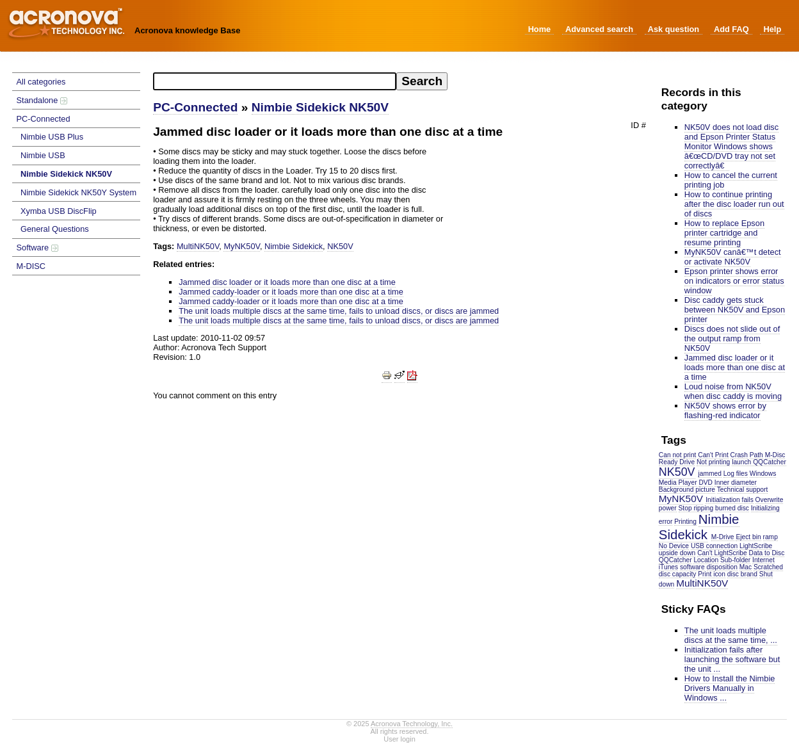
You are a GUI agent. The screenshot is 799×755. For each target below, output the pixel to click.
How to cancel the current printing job (730, 180)
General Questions (54, 229)
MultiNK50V (702, 583)
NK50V (677, 472)
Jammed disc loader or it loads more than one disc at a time (734, 367)
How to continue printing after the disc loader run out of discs (734, 204)
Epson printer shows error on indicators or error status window (734, 280)
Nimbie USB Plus (51, 137)
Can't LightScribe (722, 552)
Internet (763, 560)
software (692, 567)
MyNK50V (681, 498)
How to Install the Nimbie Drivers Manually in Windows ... (729, 688)
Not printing (713, 462)
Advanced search (599, 29)
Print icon (711, 574)
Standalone (42, 100)
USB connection (714, 545)
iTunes (668, 567)
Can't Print (713, 455)
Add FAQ (731, 29)
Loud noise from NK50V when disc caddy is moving (733, 391)
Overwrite (769, 499)
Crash (739, 455)
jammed (710, 473)
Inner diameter (735, 482)
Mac (745, 567)
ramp (770, 536)
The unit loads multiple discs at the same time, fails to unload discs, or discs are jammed (339, 311)
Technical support (742, 489)
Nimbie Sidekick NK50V (66, 174)
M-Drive (722, 536)
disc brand (742, 574)
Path (756, 455)
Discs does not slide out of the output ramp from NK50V (732, 338)
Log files (735, 473)
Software (37, 247)
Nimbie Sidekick (699, 527)
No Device (674, 545)
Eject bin (748, 536)
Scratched (768, 567)
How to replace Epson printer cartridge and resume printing (724, 232)
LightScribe (755, 545)
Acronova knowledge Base (187, 30)
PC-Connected (43, 119)
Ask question (673, 29)
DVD (705, 482)
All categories (41, 81)
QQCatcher (675, 560)
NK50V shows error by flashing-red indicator (725, 410)
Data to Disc (767, 552)
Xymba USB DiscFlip (58, 211)
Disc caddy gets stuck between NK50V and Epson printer (734, 309)
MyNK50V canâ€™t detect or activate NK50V (732, 256)
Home (539, 29)
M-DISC (31, 266)
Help (772, 29)
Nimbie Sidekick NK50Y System (78, 192)
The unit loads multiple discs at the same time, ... (730, 635)
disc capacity (678, 574)
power (668, 508)
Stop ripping (696, 508)
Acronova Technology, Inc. (412, 723)
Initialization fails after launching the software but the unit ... (732, 659)
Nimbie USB (42, 155)
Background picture (687, 489)
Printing (685, 521)
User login (399, 739)
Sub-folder (735, 560)
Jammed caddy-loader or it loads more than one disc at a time (291, 291)
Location (705, 560)
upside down (677, 552)
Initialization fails (730, 499)
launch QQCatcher (759, 462)
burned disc (732, 508)
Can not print (678, 455)
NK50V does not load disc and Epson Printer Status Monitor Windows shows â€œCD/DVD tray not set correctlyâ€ (731, 146)
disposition (722, 567)
